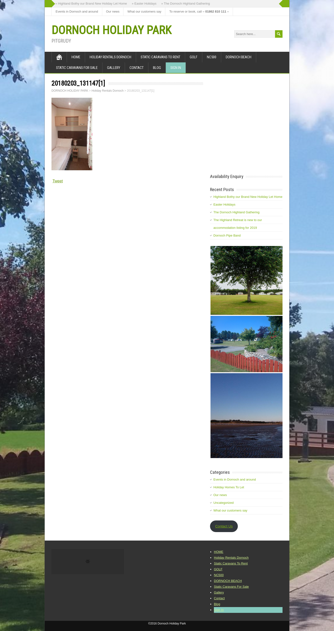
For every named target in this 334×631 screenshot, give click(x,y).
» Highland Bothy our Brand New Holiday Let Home (91, 3)
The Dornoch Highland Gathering (236, 212)
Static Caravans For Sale (77, 68)
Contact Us (223, 526)
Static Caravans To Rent (160, 57)
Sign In (175, 68)
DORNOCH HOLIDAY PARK (111, 30)
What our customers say (144, 11)
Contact (137, 68)
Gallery (113, 68)
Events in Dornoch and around (77, 11)
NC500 (211, 57)
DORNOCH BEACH (238, 57)
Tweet (57, 181)
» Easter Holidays (144, 3)
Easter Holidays (224, 204)
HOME (76, 57)
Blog (157, 68)
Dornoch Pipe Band (227, 235)
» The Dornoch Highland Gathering (185, 3)
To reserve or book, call (199, 11)
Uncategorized (223, 503)
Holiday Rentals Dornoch (110, 57)
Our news (113, 11)
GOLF (193, 57)
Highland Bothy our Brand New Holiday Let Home (247, 197)
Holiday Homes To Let (228, 487)
